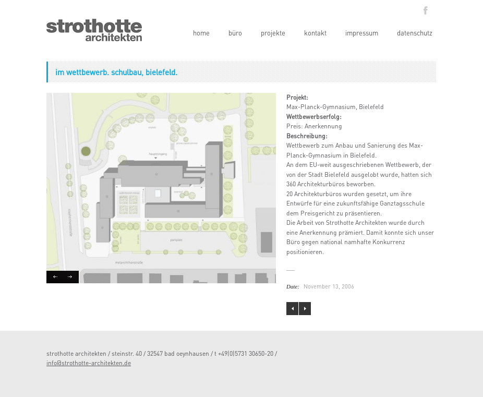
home (201, 32)
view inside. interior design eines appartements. (305, 308)
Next (71, 277)
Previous (54, 277)
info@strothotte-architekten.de (88, 363)
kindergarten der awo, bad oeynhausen (292, 308)
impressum (361, 32)
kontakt (315, 32)
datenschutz (414, 32)
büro (235, 32)
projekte (273, 32)
